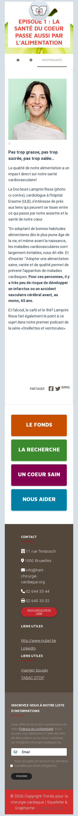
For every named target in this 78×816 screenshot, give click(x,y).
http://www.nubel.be (38, 640)
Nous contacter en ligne (39, 612)
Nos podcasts (52, 60)
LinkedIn (28, 648)
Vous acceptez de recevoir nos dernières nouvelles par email (41, 763)
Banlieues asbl (50, 807)
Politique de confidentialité (36, 729)
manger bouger (34, 670)
